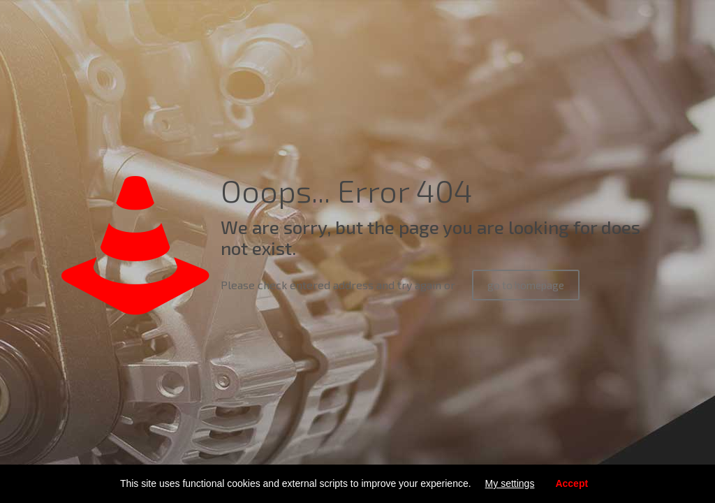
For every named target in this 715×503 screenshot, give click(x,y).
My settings (510, 483)
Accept (571, 483)
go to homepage (525, 285)
